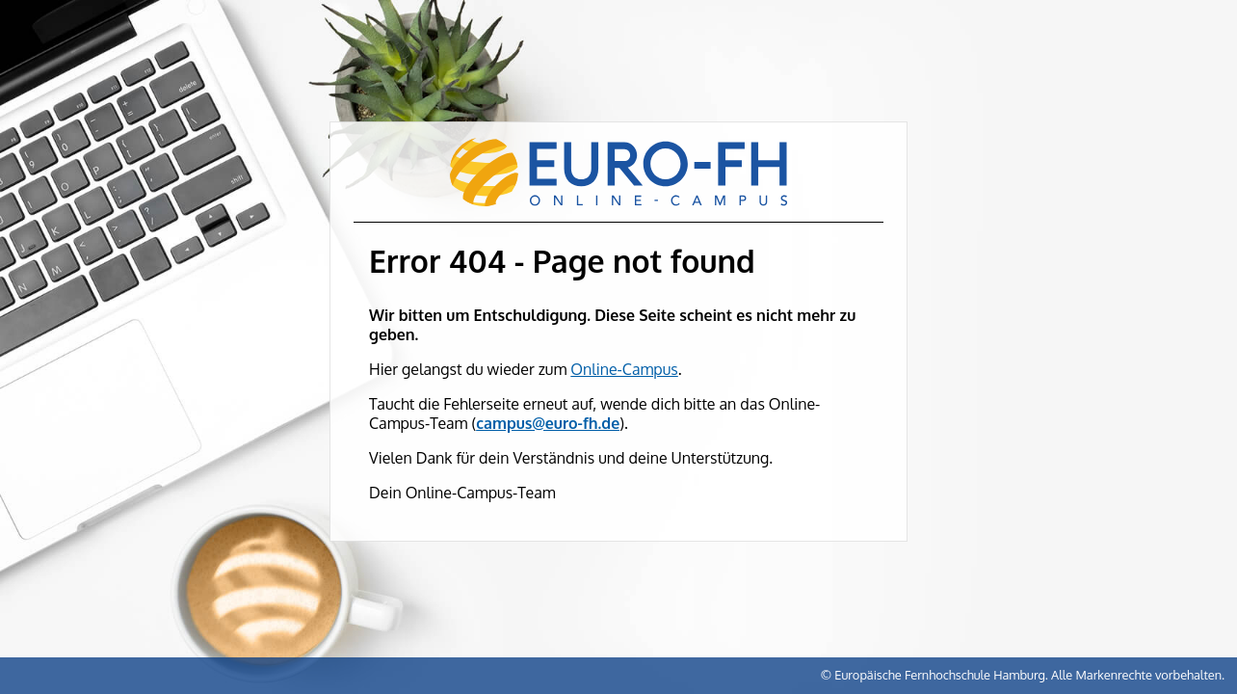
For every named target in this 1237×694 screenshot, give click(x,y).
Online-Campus (623, 369)
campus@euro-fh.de (547, 423)
